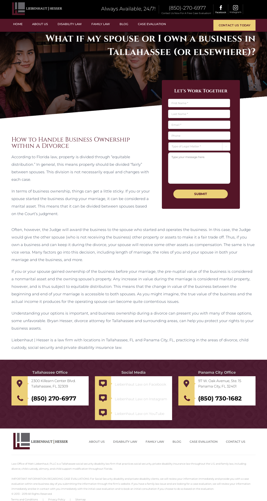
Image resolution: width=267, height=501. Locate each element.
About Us (97, 442)
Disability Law (125, 442)
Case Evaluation (204, 442)
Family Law (155, 442)
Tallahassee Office (50, 372)
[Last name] (199, 114)
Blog (177, 442)
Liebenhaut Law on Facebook (140, 384)
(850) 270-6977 (53, 398)
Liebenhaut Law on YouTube (139, 414)
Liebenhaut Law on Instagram (141, 399)
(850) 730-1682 (220, 398)
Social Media (133, 372)
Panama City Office (217, 372)
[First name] (199, 103)
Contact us (235, 442)
